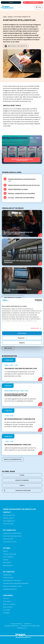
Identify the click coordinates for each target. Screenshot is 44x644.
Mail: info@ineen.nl (9, 521)
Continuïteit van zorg (9, 542)
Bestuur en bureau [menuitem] (9, 604)
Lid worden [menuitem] (6, 610)
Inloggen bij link (34, 2)
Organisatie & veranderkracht (12, 533)
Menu (39, 7)
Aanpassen (22, 338)
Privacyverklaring (16, 623)
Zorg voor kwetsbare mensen (12, 586)
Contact (11, 2)
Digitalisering (7, 575)
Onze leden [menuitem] (6, 601)
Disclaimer (27, 623)
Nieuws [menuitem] (5, 551)
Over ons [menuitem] (6, 598)
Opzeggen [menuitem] (6, 613)
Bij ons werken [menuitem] (7, 607)
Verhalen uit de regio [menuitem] (9, 554)
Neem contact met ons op (17, 46)
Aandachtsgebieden (22, 480)
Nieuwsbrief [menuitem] (7, 562)
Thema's (10, 16)
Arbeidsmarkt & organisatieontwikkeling (15, 583)
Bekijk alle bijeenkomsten (12, 459)
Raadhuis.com (21, 628)
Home (5, 16)
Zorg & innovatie (8, 539)
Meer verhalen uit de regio (13, 297)
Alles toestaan (22, 333)
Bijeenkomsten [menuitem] (8, 565)
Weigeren (22, 342)
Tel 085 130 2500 (8, 524)
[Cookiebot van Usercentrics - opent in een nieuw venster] (34, 300)
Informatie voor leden (23, 490)
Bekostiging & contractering (12, 580)
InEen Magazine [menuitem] (8, 557)
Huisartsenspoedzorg (10, 589)
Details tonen (35, 328)
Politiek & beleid (8, 577)
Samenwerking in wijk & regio (12, 536)
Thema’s (22, 485)
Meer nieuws (8, 348)
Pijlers (22, 475)
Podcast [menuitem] (5, 559)
